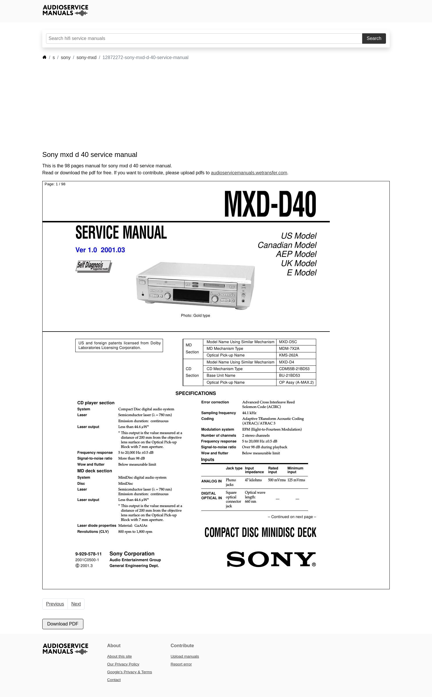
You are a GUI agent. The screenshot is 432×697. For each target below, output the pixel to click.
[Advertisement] (207, 105)
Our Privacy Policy (123, 664)
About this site (119, 656)
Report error (181, 664)
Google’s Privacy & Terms (129, 672)
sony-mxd (86, 57)
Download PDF (62, 623)
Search (374, 38)
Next (76, 603)
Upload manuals (185, 656)
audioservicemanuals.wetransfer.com (249, 172)
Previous (55, 603)
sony (66, 57)
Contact (114, 680)
